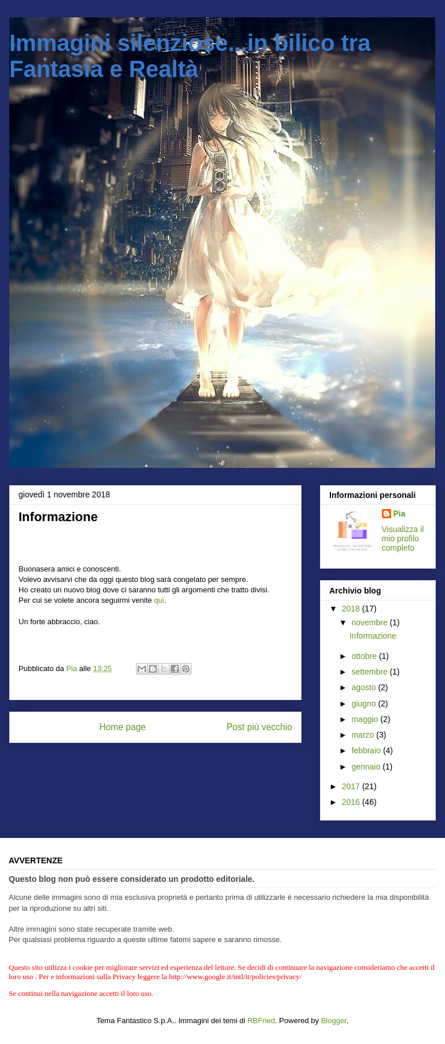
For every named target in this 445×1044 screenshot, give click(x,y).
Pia (399, 513)
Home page (122, 727)
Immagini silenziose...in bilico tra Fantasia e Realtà (190, 56)
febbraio (367, 750)
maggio (365, 719)
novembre (370, 622)
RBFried (261, 1020)
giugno (364, 703)
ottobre (364, 656)
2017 (352, 786)
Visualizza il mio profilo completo (403, 538)
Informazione (373, 635)
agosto (364, 687)
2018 (352, 608)
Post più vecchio (259, 727)
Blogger (334, 1020)
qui (159, 600)
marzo (363, 734)
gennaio (367, 766)
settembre (370, 671)
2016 (352, 802)
